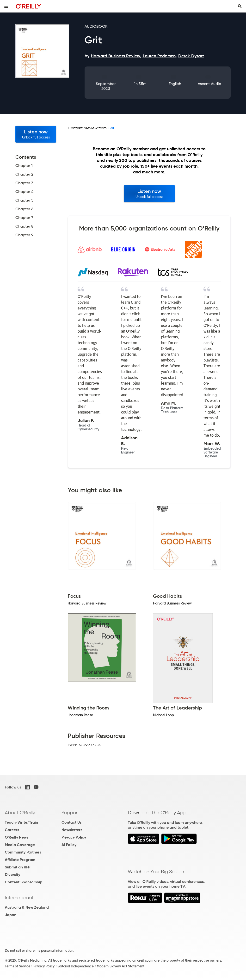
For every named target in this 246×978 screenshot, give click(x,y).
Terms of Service (17, 966)
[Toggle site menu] (6, 6)
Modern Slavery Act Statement (120, 966)
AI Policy (69, 844)
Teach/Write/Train (21, 822)
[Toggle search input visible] (240, 6)
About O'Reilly (20, 812)
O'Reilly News (16, 837)
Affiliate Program (20, 859)
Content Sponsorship (23, 882)
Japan (10, 914)
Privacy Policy (74, 837)
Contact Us (71, 822)
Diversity (12, 874)
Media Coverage (20, 844)
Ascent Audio (209, 83)
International (19, 897)
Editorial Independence (75, 966)
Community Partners (23, 852)
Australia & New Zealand (27, 907)
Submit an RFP (17, 867)
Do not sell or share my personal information (39, 950)
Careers (12, 829)
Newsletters (72, 829)
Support (70, 812)
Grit (111, 128)
